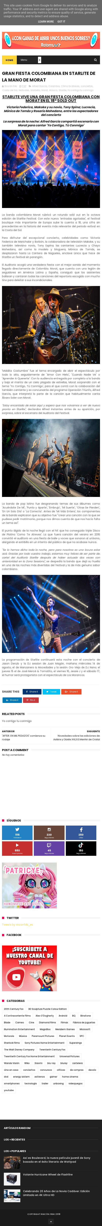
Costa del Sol (9, 90)
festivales (24, 90)
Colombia (54, 86)
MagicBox (45, 1029)
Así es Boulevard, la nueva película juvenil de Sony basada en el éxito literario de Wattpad (56, 1160)
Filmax (64, 1022)
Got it (61, 21)
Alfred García (39, 86)
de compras (77, 1069)
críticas (61, 1069)
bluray (64, 1063)
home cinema (70, 1076)
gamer (53, 1076)
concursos (46, 1069)
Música (53, 90)
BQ (73, 1015)
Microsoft (85, 1029)
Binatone (85, 1015)
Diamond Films (47, 1022)
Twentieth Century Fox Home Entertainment (29, 1056)
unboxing (58, 1083)
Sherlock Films (12, 1042)
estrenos (40, 1076)
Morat (44, 90)
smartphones (12, 1083)
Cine (31, 1022)
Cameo (19, 1022)
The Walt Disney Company (19, 1049)
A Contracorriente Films (17, 1015)
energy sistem (21, 1076)
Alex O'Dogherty (45, 1015)
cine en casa (11, 1069)
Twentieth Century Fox (52, 1049)
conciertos (87, 86)
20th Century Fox (13, 1008)
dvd (6, 1076)
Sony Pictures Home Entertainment (45, 1042)
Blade (7, 1022)
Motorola (9, 1036)
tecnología (30, 1083)
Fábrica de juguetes (84, 1022)
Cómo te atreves (70, 86)
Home (9, 60)
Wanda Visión (11, 1063)
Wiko (27, 1063)
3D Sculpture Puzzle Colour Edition (47, 1008)
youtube (9, 1090)
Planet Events (67, 1036)
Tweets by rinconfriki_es (17, 924)
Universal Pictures (70, 1056)
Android (63, 1015)
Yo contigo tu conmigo (80, 90)
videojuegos (75, 1083)
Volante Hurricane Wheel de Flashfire (48, 1174)
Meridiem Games (65, 1029)
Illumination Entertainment (19, 1029)
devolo (92, 1069)
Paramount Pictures (43, 1036)
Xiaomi (38, 1063)
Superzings (75, 1042)
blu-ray (51, 1063)
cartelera (77, 1063)
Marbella (35, 90)
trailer (45, 1083)
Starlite (62, 90)
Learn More (46, 21)
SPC (82, 1036)
